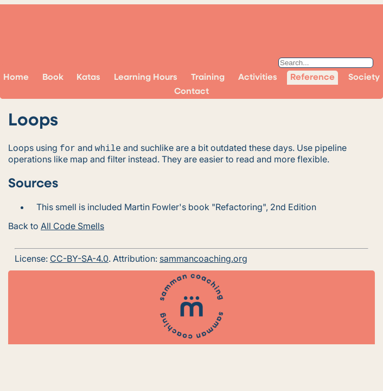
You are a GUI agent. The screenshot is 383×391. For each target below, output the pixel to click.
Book (52, 77)
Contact (191, 91)
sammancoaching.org (203, 257)
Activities (257, 77)
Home (16, 77)
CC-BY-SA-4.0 (79, 257)
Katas (88, 77)
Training (208, 77)
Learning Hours (145, 77)
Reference (312, 77)
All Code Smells (72, 224)
